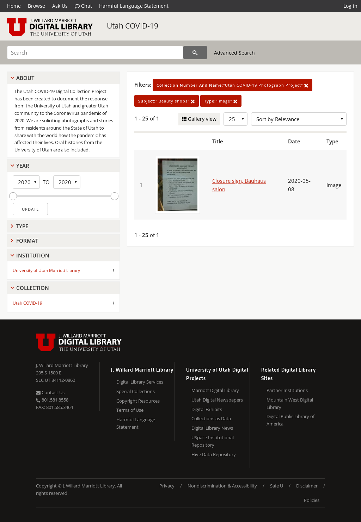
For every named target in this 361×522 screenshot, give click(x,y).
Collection (32, 287)
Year (22, 165)
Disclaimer (307, 486)
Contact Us (50, 392)
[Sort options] (299, 119)
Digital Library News (212, 428)
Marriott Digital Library (215, 390)
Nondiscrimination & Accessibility (222, 486)
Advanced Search (234, 52)
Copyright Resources (138, 401)
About (25, 77)
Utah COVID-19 (132, 26)
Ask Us (60, 5)
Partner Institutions (287, 390)
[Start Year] (26, 182)
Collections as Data (211, 418)
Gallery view (201, 119)
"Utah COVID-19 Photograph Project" (232, 85)
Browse (36, 5)
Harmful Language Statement (134, 5)
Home (14, 5)
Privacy (167, 486)
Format (27, 240)
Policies (311, 500)
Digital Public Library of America (290, 420)
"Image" (221, 101)
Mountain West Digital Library (290, 403)
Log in (350, 5)
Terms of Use (129, 410)
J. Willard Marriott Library (62, 365)
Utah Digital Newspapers (217, 400)
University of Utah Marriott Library (46, 270)
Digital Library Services (139, 382)
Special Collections (135, 391)
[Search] (95, 52)
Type (22, 226)
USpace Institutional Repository (212, 441)
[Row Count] (235, 119)
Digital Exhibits (206, 409)
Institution (32, 255)
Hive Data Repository (213, 454)
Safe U (276, 486)
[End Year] (66, 182)
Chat (83, 6)
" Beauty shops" (166, 101)
